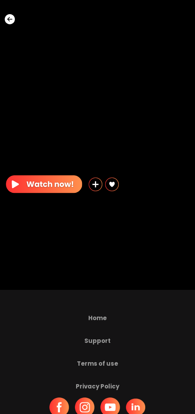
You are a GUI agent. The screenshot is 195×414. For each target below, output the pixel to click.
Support (97, 341)
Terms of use (97, 363)
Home (97, 318)
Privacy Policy (97, 386)
